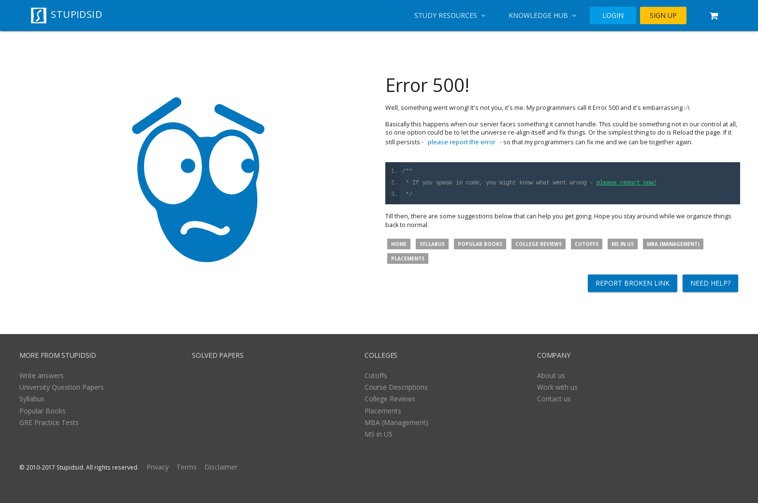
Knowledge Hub (542, 15)
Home (399, 244)
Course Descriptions (396, 387)
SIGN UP (663, 15)
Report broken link (633, 283)
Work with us (557, 387)
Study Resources (449, 15)
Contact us (554, 398)
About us (551, 375)
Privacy (157, 467)
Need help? (710, 283)
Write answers (41, 375)
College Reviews (538, 244)
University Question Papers (61, 387)
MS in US (623, 244)
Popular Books (480, 244)
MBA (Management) (673, 244)
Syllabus (432, 244)
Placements (407, 258)
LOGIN (613, 15)
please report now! (627, 183)
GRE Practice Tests (49, 422)
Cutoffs (586, 244)
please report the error (462, 141)
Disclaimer (220, 467)
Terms (186, 467)
